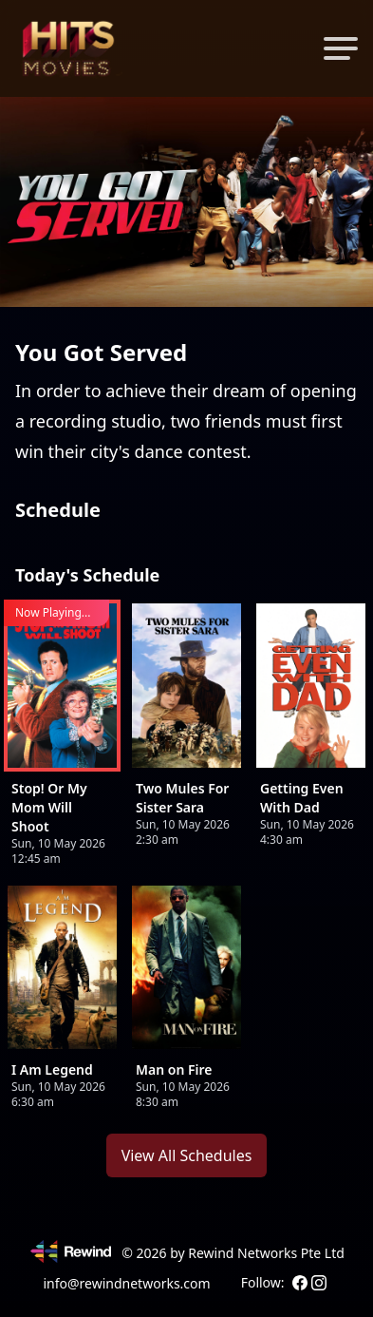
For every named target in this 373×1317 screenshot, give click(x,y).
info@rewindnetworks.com (126, 1283)
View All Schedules (186, 1155)
